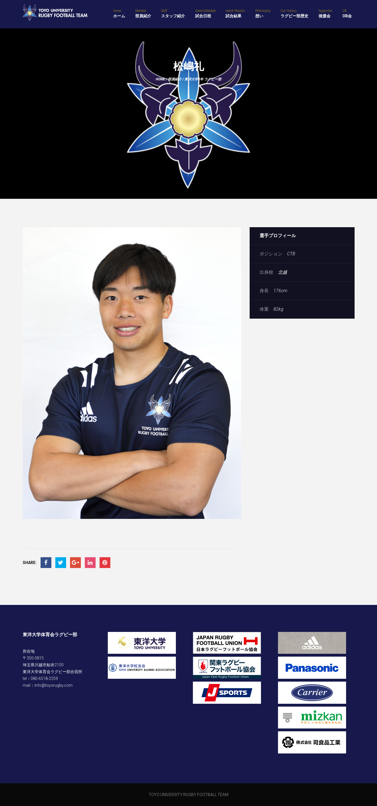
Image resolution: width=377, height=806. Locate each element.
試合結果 (235, 13)
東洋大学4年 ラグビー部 (202, 79)
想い (263, 13)
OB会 (347, 13)
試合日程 (205, 13)
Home (160, 79)
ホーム (119, 13)
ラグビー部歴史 (294, 13)
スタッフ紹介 (173, 13)
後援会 (325, 13)
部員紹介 (143, 13)
